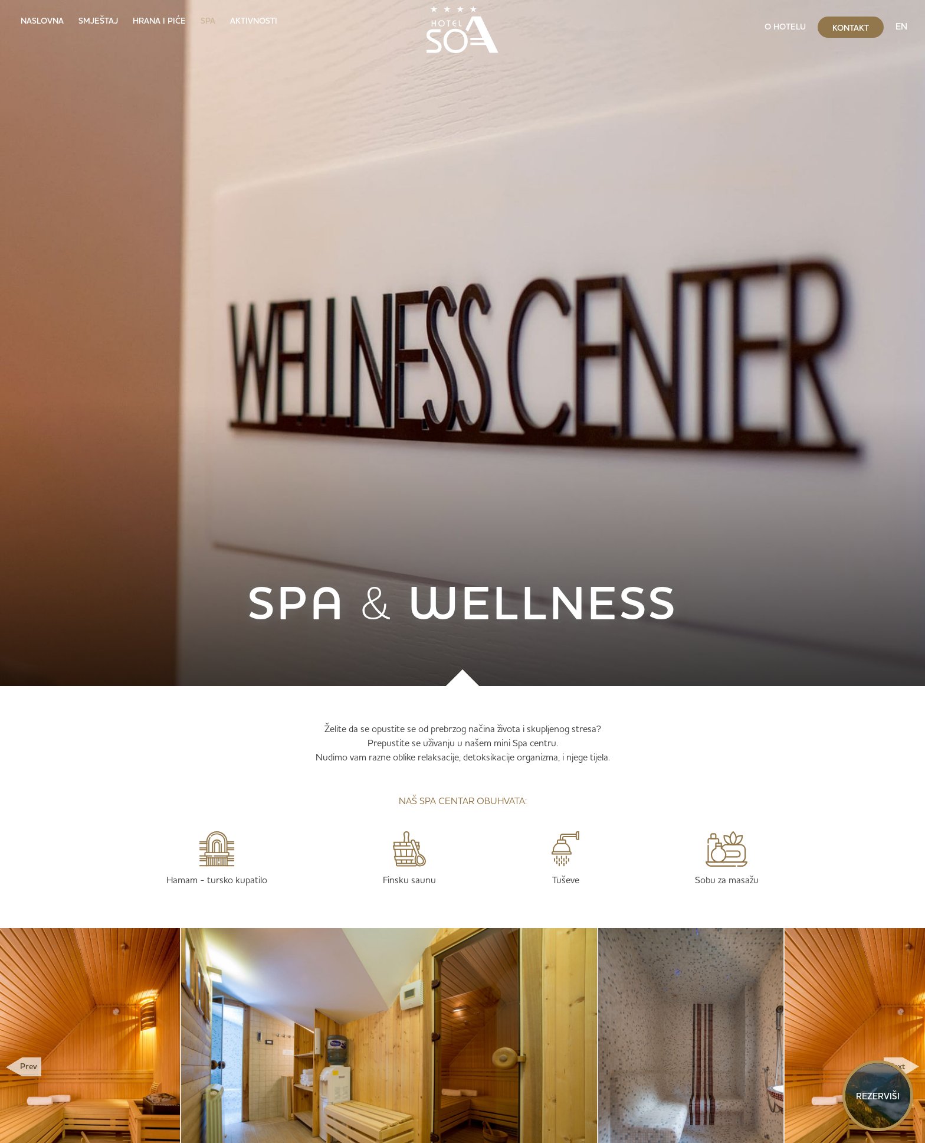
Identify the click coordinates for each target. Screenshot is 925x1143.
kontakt (850, 27)
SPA (208, 20)
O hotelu (785, 26)
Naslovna (42, 20)
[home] (462, 26)
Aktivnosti (253, 20)
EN (901, 26)
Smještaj (98, 20)
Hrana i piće (159, 20)
